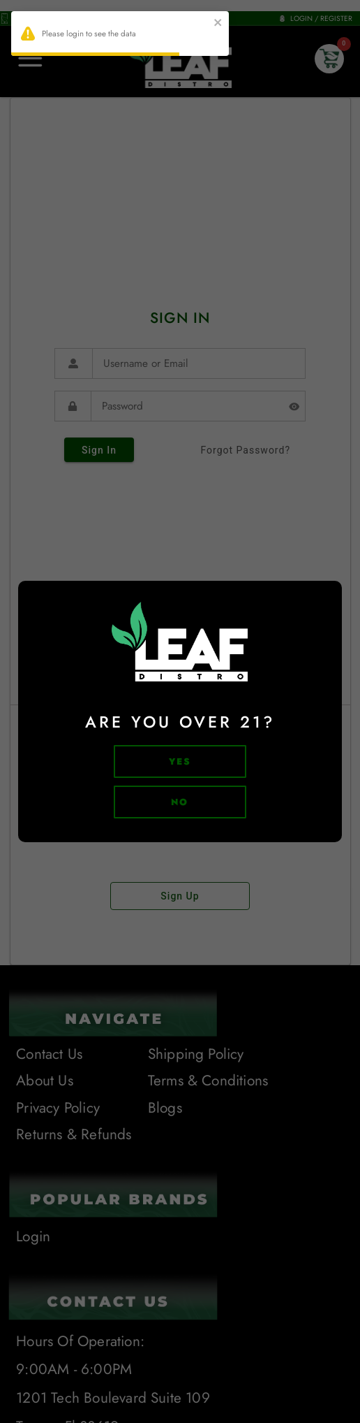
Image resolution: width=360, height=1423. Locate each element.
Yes (180, 761)
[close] (218, 24)
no (180, 802)
